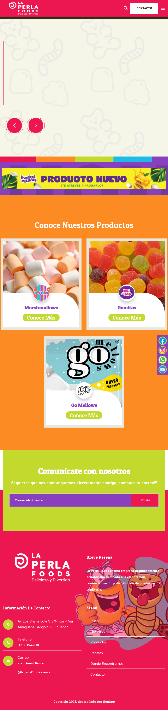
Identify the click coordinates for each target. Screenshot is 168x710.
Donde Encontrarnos (107, 663)
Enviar (144, 500)
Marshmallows (41, 308)
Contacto (97, 674)
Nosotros (97, 631)
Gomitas (127, 308)
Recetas (96, 653)
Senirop (109, 701)
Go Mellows (84, 405)
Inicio (94, 621)
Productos (98, 642)
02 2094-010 (29, 645)
